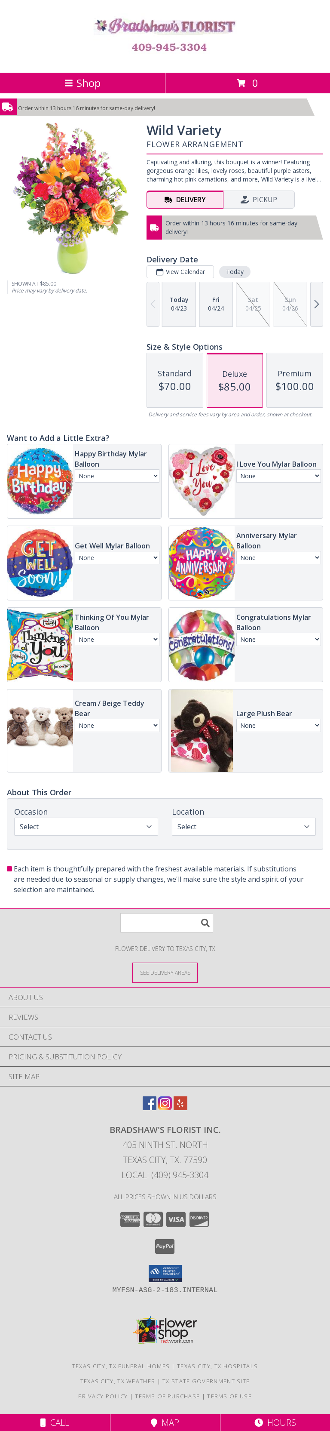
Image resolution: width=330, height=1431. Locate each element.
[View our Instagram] (165, 1107)
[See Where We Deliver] (165, 972)
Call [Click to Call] (54, 1422)
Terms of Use (229, 1396)
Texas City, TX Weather (118, 1381)
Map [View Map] (165, 1422)
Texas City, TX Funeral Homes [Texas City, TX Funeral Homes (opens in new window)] (121, 1366)
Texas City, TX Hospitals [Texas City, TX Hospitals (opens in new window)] (217, 1366)
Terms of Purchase (167, 1396)
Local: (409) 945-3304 (165, 1175)
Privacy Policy (103, 1396)
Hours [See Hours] (275, 1422)
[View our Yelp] (180, 1107)
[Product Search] (166, 922)
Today (235, 272)
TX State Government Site (206, 1381)
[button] (165, 1273)
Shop (82, 83)
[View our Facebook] (149, 1107)
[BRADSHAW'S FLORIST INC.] (165, 60)
